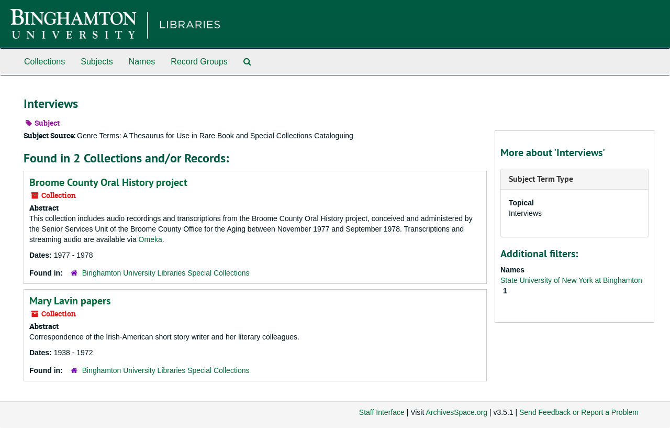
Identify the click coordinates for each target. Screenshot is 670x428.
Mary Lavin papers (69, 301)
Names (142, 61)
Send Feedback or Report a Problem (579, 412)
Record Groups (199, 61)
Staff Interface (382, 412)
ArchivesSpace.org (456, 412)
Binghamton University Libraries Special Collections (166, 273)
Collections (44, 61)
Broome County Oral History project (108, 182)
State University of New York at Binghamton (571, 280)
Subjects (97, 61)
